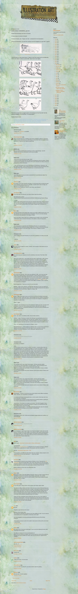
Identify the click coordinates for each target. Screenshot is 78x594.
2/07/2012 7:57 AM (17, 523)
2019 (56, 51)
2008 (56, 100)
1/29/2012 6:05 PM (17, 188)
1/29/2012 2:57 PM (17, 177)
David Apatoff (16, 272)
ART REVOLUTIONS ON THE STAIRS (62, 111)
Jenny (15, 244)
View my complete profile (58, 35)
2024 (56, 42)
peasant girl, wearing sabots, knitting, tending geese (30, 443)
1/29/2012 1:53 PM (17, 169)
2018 (56, 52)
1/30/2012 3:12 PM (17, 230)
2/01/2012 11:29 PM (18, 290)
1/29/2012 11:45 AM (18, 145)
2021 (56, 47)
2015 (56, 58)
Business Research (17, 545)
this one (39, 279)
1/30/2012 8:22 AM (17, 220)
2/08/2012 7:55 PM (17, 538)
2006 (56, 103)
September (58, 69)
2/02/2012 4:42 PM (17, 373)
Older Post (48, 580)
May (57, 76)
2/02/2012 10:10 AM (18, 358)
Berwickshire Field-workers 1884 (24, 450)
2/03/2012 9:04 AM (17, 418)
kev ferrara (16, 459)
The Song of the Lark (24, 446)
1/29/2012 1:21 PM (17, 153)
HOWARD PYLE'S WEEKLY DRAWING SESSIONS (60, 91)
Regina (15, 527)
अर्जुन (15, 441)
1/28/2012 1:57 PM (17, 133)
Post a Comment (16, 578)
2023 (56, 44)
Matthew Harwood (17, 422)
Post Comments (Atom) (21, 582)
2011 (56, 95)
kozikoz (15, 557)
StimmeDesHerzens (18, 253)
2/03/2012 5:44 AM (17, 409)
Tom (15, 505)
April (57, 78)
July (57, 73)
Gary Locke (16, 550)
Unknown (16, 572)
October (57, 68)
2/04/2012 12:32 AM (18, 425)
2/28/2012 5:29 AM (17, 568)
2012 (56, 63)
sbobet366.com (17, 565)
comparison (21, 131)
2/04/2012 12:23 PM (18, 469)
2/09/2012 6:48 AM (17, 546)
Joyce (15, 210)
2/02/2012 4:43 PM (17, 387)
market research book (18, 542)
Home (31, 580)
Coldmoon (16, 181)
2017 (56, 54)
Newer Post (14, 580)
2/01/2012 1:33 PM (17, 268)
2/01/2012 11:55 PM (18, 330)
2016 (56, 56)
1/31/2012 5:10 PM (17, 240)
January (57, 83)
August (57, 71)
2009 (56, 98)
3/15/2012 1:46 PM (17, 575)
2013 (56, 61)
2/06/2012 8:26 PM (17, 501)
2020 (56, 49)
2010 (56, 96)
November (58, 66)
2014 (56, 59)
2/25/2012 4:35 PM (17, 561)
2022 (56, 46)
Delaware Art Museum (27, 54)
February (58, 81)
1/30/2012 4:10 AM (17, 207)
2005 (56, 105)
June (57, 74)
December (58, 64)
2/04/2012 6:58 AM (17, 455)
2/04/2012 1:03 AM (17, 437)
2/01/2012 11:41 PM (18, 310)
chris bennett (16, 192)
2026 (56, 39)
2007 (56, 101)
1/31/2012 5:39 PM (17, 249)
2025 (56, 41)
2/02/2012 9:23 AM (17, 338)
